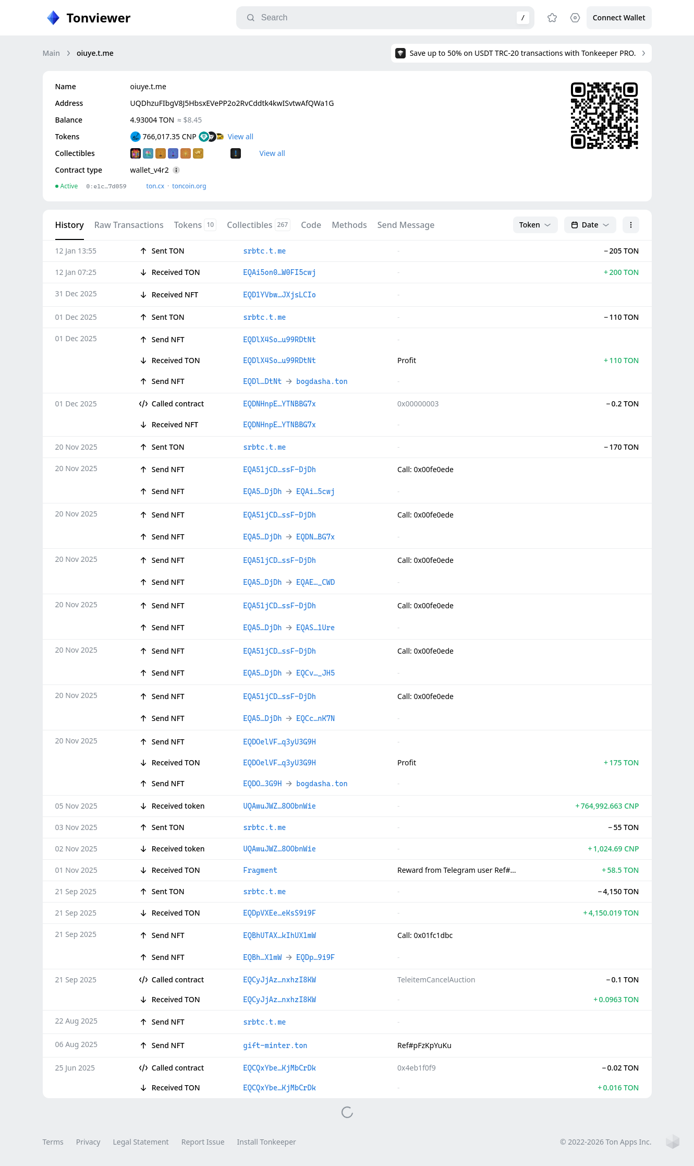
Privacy (88, 1142)
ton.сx (156, 186)
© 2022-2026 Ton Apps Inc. (605, 1142)
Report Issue (203, 1142)
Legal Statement (140, 1142)
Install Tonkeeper (266, 1142)
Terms (53, 1142)
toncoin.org (189, 186)
